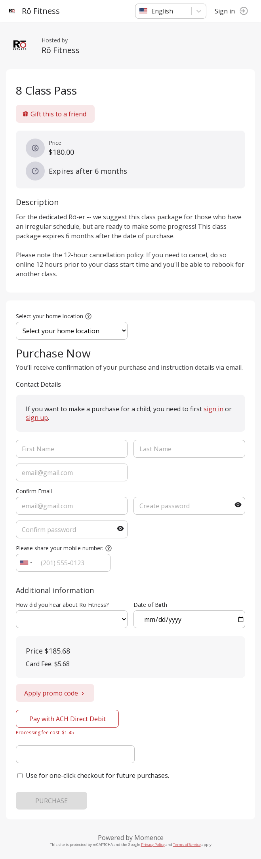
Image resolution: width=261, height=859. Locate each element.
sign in (213, 409)
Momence (149, 837)
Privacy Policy (153, 844)
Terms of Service (187, 844)
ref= (72, 619)
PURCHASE (51, 800)
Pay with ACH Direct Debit (67, 719)
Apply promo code (55, 693)
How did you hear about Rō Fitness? (62, 604)
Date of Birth (150, 604)
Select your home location (49, 316)
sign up (37, 417)
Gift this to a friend (54, 114)
